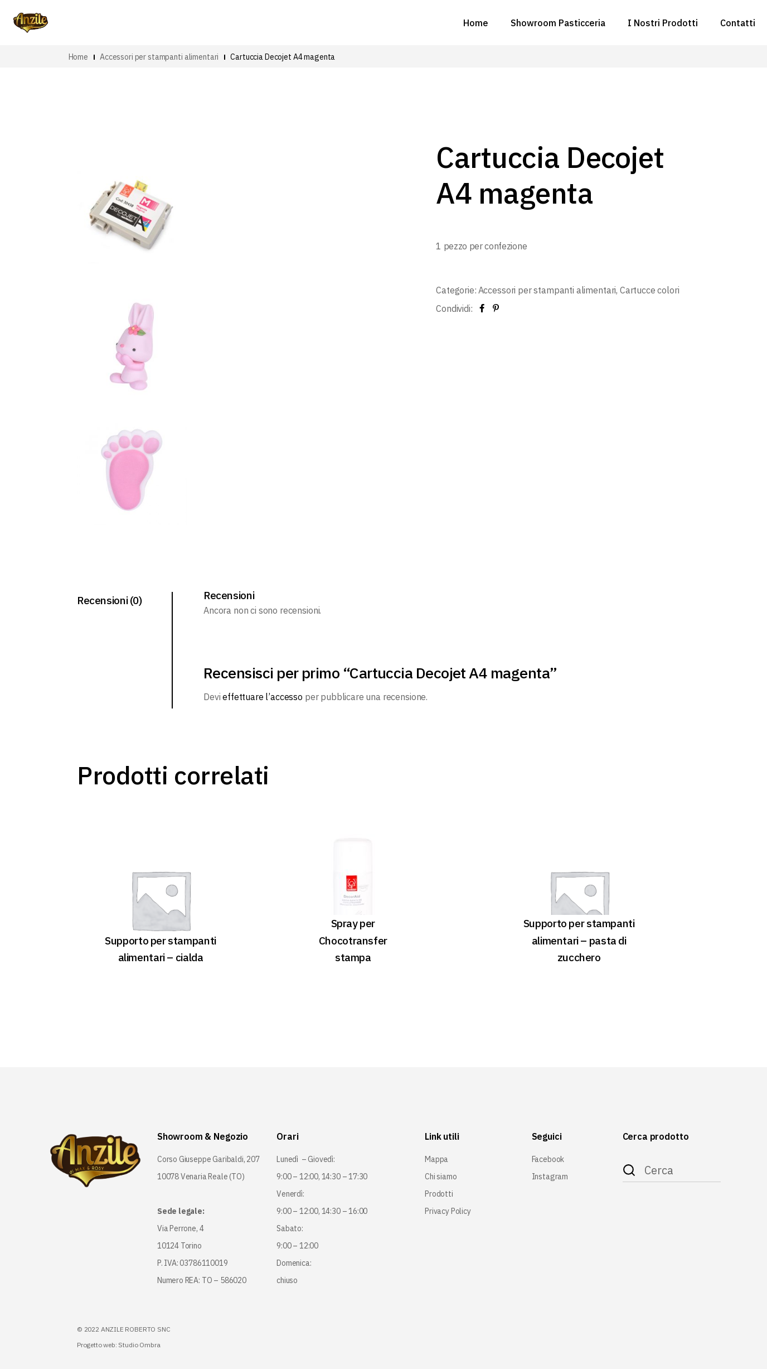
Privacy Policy (447, 1211)
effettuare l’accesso (262, 696)
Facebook (548, 1159)
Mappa (436, 1159)
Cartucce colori (649, 290)
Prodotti (439, 1194)
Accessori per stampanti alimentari (547, 290)
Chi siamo (441, 1177)
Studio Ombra (139, 1345)
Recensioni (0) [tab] (109, 600)
